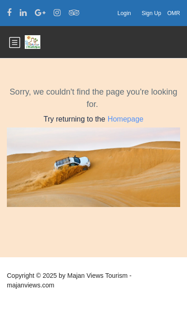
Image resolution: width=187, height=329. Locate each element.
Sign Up (151, 13)
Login (124, 13)
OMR (173, 13)
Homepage (125, 119)
